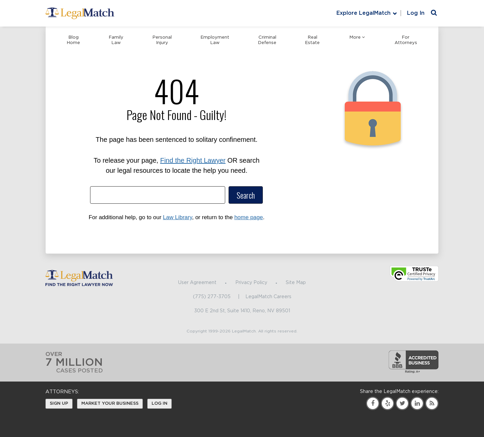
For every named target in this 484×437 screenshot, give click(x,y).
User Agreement (197, 282)
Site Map (296, 282)
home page (248, 217)
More (357, 37)
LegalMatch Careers (268, 296)
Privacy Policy (251, 282)
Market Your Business (109, 403)
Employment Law (215, 40)
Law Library (177, 217)
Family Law (116, 40)
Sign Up (59, 403)
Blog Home (73, 40)
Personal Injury (162, 40)
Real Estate (312, 40)
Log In (416, 13)
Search (246, 195)
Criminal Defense (267, 40)
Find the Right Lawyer (193, 160)
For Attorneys (406, 40)
